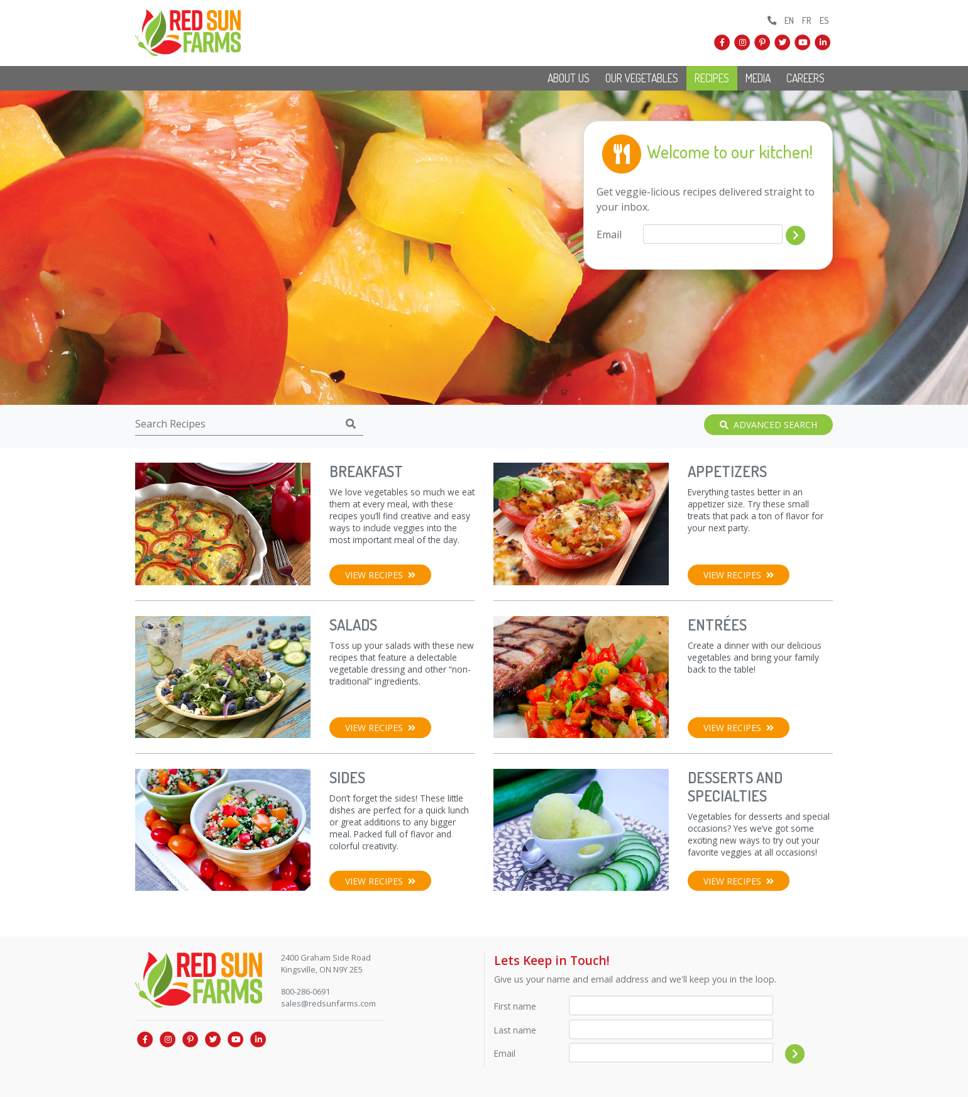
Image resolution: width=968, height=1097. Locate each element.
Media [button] (758, 78)
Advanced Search (768, 425)
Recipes (712, 78)
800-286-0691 (305, 991)
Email (609, 234)
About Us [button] (568, 78)
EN (789, 20)
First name (515, 1006)
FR (806, 20)
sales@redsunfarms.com (328, 1003)
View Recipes (380, 575)
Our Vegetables (641, 78)
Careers (805, 78)
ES (824, 20)
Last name (515, 1030)
